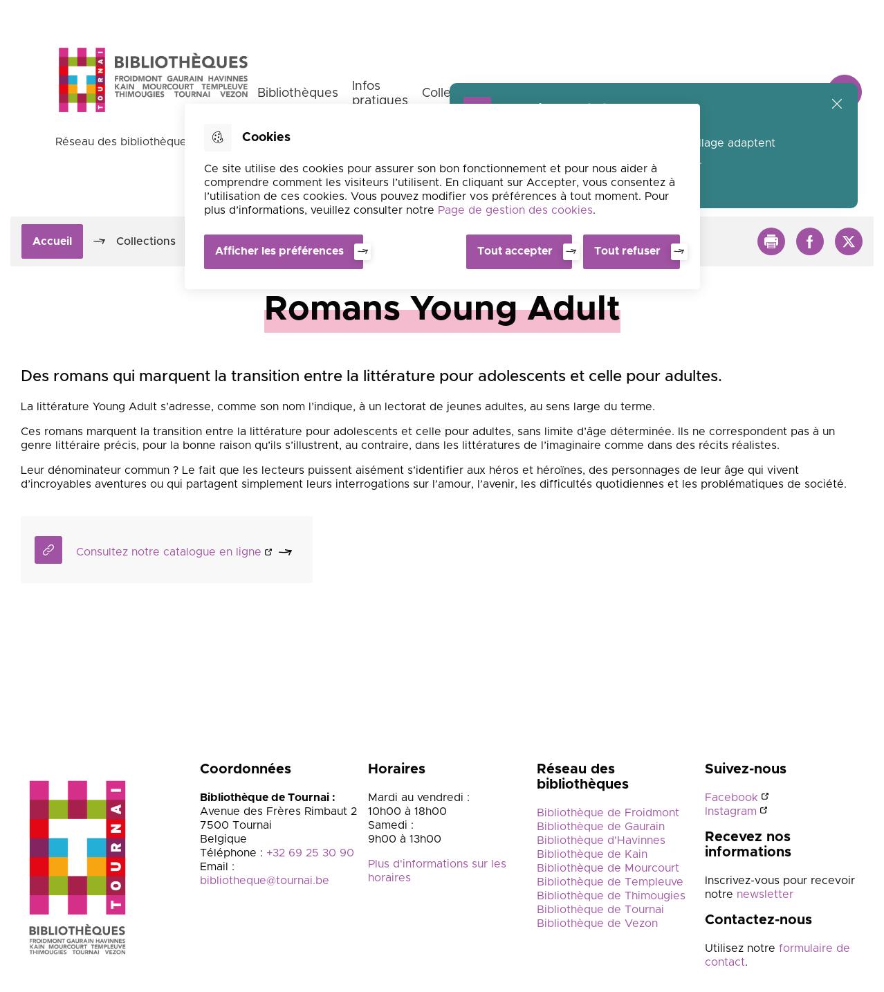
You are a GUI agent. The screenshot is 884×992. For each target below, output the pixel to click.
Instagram (731, 811)
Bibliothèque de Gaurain (601, 826)
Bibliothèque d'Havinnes (601, 840)
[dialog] (443, 196)
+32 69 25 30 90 (310, 852)
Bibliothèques (297, 93)
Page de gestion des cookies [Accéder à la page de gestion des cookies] (515, 210)
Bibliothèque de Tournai (600, 909)
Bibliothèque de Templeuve (610, 882)
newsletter (763, 894)
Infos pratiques (380, 93)
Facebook (731, 797)
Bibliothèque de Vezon (597, 923)
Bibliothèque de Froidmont (608, 812)
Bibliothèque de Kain (592, 854)
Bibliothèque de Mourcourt (608, 868)
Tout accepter (515, 251)
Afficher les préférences (279, 251)
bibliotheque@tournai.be (264, 880)
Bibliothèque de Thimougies (611, 895)
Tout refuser (627, 251)
